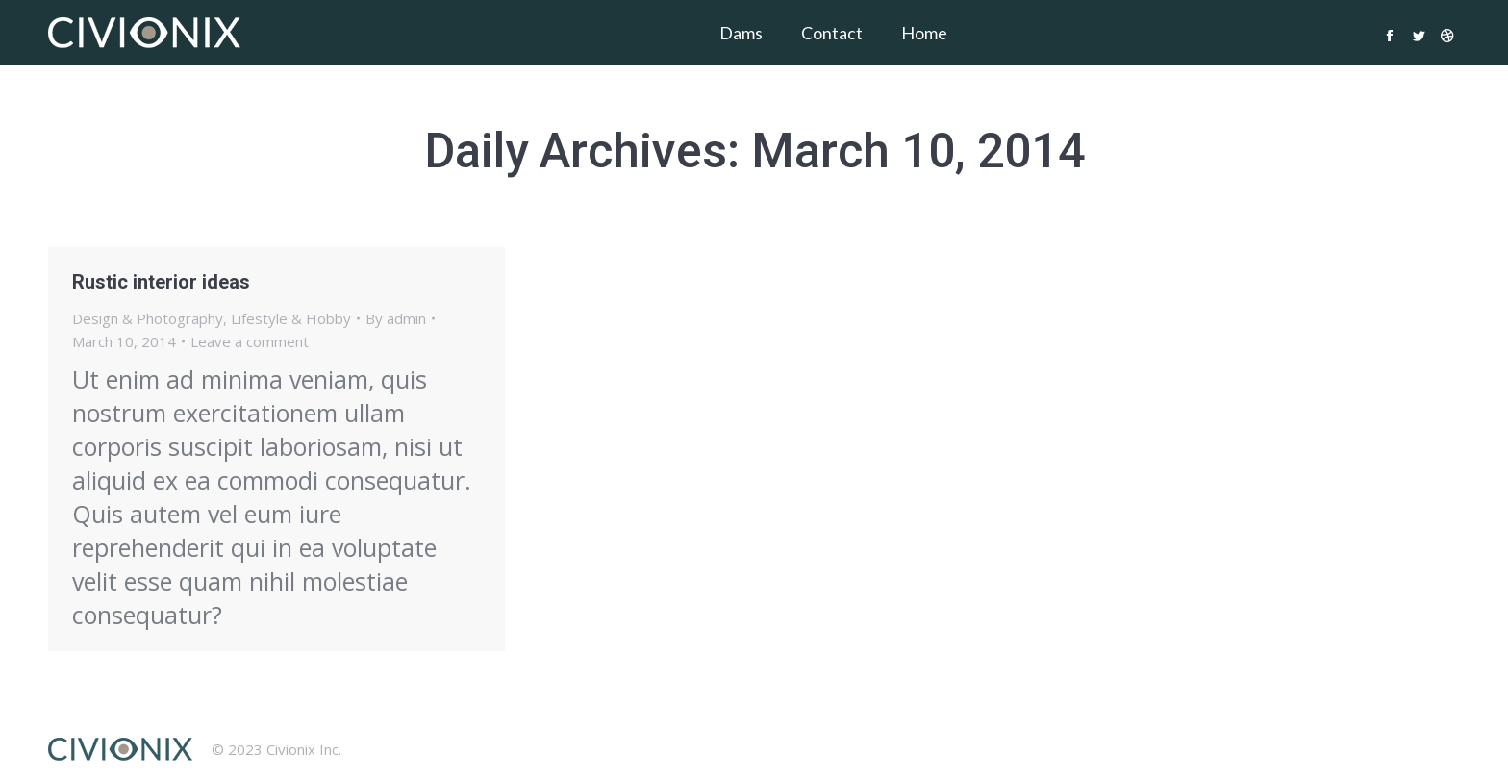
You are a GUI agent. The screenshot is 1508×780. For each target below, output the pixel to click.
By (395, 318)
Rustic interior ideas (161, 281)
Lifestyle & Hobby (291, 318)
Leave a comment (249, 341)
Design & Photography (147, 318)
